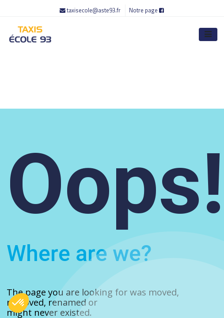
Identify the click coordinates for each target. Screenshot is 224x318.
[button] (18, 303)
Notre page (146, 10)
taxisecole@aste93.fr (91, 10)
